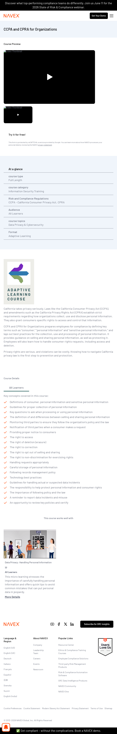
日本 (6, 680)
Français (8, 669)
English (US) (9, 647)
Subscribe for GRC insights (97, 624)
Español (7, 674)
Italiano (7, 664)
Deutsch (7, 658)
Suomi (7, 691)
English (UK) (9, 653)
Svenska (7, 685)
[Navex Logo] (12, 16)
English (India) (10, 696)
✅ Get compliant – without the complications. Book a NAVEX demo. (58, 730)
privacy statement (45, 145)
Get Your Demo (99, 15)
